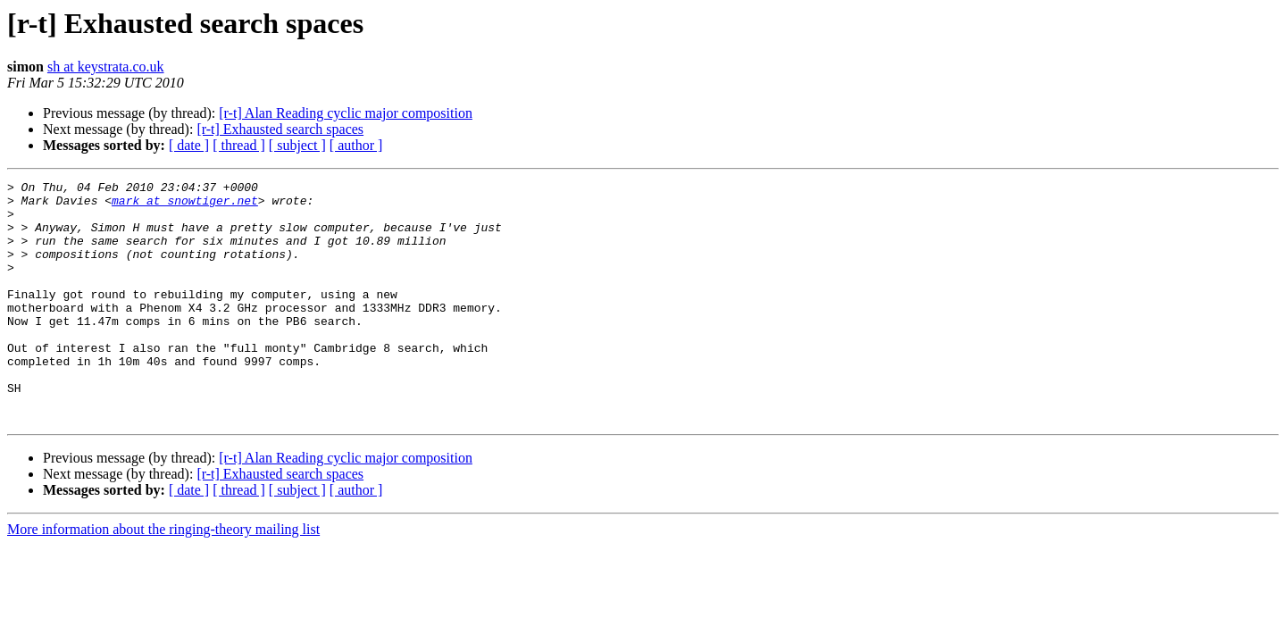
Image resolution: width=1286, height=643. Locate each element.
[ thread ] (239, 145)
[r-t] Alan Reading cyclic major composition (345, 113)
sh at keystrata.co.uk (105, 66)
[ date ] (189, 145)
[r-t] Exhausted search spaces (279, 129)
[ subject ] (297, 145)
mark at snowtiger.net (185, 205)
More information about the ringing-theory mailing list (163, 577)
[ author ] (356, 145)
